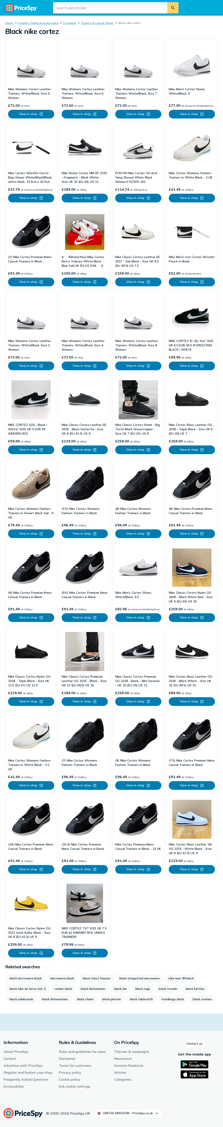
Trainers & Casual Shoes (97, 23)
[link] (31, 80)
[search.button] (173, 7)
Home (9, 23)
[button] (194, 1043)
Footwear (69, 23)
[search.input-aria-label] (110, 8)
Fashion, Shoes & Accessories (38, 23)
